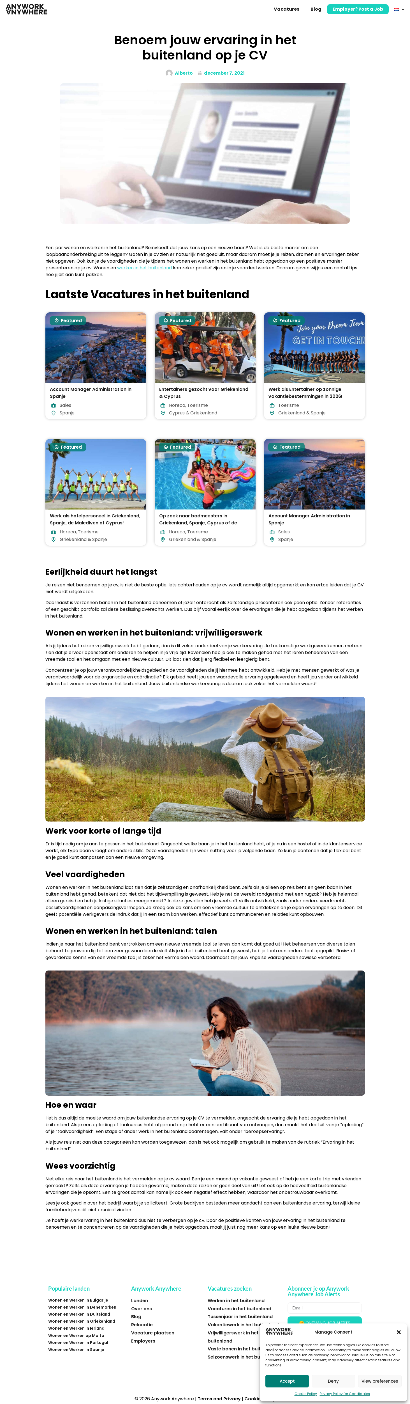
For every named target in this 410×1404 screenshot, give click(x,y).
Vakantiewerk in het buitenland (243, 1325)
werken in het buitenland (144, 268)
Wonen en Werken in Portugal (78, 1342)
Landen (139, 1300)
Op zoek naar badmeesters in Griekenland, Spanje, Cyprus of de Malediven (198, 523)
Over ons (141, 1309)
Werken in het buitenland (236, 1300)
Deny (333, 1381)
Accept (287, 1381)
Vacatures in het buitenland (239, 1309)
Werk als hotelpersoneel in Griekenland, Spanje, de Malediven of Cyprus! (95, 519)
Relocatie (142, 1325)
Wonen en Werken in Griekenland (81, 1321)
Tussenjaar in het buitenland (240, 1316)
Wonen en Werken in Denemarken (82, 1307)
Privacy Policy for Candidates (345, 1393)
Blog (316, 9)
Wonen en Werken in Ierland (76, 1328)
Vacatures (286, 9)
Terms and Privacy (219, 1399)
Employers (143, 1341)
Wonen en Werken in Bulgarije (78, 1300)
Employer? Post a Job (358, 9)
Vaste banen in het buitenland (242, 1349)
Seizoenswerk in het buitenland (243, 1357)
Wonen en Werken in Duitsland (79, 1314)
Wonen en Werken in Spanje (76, 1349)
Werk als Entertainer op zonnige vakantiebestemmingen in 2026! (305, 393)
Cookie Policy (306, 1393)
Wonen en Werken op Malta (76, 1335)
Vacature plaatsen (152, 1333)
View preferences (380, 1381)
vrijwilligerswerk (112, 646)
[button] (399, 1332)
